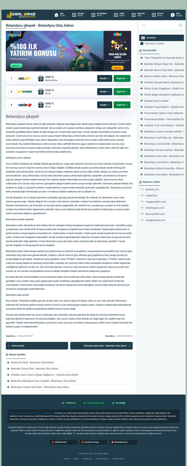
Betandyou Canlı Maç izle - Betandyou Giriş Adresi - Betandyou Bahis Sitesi (162, 137)
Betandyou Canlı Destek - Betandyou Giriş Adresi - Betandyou (162, 143)
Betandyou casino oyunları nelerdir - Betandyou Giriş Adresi (162, 131)
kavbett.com (149, 189)
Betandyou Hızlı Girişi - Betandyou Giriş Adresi (162, 156)
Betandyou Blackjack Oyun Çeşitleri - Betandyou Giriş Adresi (41, 381)
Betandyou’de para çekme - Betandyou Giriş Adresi (162, 150)
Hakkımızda (87, 459)
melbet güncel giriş (39, 413)
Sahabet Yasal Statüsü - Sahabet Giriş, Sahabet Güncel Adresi (162, 107)
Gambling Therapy (90, 442)
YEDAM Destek (59, 442)
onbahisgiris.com (152, 208)
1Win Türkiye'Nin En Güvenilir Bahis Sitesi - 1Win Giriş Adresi (162, 58)
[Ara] (180, 25)
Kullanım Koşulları (102, 459)
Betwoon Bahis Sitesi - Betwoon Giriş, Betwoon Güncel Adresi (162, 76)
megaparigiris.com (153, 201)
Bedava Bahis (15, 345)
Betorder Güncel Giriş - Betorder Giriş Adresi (32, 368)
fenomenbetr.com (152, 214)
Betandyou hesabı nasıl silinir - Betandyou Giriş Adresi (38, 387)
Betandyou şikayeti (155, 43)
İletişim (76, 459)
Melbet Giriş (15, 413)
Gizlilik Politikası (118, 459)
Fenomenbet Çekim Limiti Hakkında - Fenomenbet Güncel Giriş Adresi (162, 113)
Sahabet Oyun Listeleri (154, 101)
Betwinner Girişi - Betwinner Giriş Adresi (30, 362)
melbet (51, 413)
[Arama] (158, 25)
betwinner (25, 413)
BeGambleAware (119, 442)
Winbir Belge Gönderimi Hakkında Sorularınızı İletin (162, 94)
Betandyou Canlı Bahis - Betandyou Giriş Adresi (162, 162)
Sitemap (66, 459)
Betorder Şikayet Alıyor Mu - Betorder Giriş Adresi (162, 64)
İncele (104, 78)
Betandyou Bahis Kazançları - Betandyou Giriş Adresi (162, 168)
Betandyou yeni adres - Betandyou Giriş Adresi (162, 174)
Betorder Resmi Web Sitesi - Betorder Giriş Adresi (162, 70)
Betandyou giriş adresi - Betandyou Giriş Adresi (107, 345)
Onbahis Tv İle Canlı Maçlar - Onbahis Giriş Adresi (162, 125)
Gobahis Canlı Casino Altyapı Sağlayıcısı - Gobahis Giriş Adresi (42, 375)
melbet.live (148, 195)
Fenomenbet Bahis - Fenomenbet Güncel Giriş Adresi (162, 119)
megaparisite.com (152, 220)
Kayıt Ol (122, 78)
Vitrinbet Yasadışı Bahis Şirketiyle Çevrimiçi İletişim (162, 82)
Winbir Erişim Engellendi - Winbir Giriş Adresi (162, 88)
